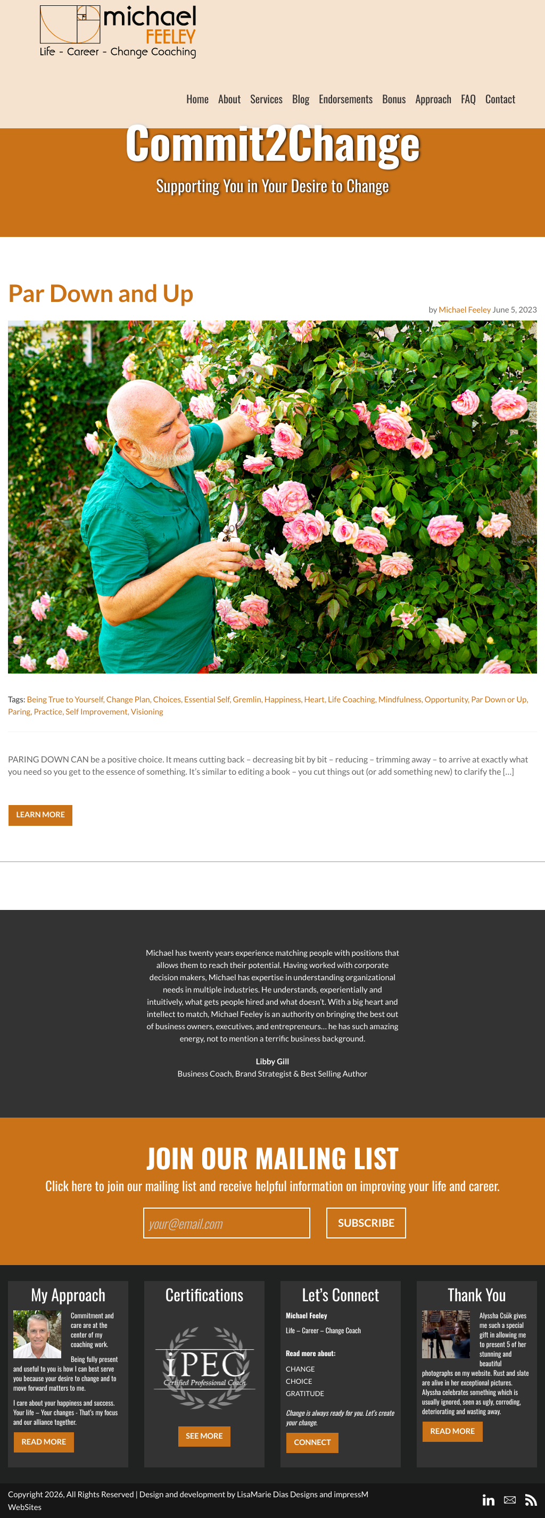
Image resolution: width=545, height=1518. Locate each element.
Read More (43, 1442)
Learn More (40, 814)
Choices (167, 699)
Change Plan (128, 699)
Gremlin (247, 699)
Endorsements (346, 98)
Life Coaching (351, 699)
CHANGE (300, 1369)
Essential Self (206, 699)
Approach (433, 98)
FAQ (468, 98)
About (229, 98)
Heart (314, 699)
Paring (19, 712)
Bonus (394, 98)
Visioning (147, 712)
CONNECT (312, 1442)
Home (197, 98)
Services (266, 98)
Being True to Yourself (65, 699)
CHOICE (299, 1381)
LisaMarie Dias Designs (277, 1494)
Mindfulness (400, 699)
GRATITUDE (305, 1393)
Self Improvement (96, 712)
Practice (48, 712)
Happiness (283, 699)
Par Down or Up (498, 699)
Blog (300, 98)
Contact (500, 98)
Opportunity (446, 699)
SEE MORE (204, 1436)
